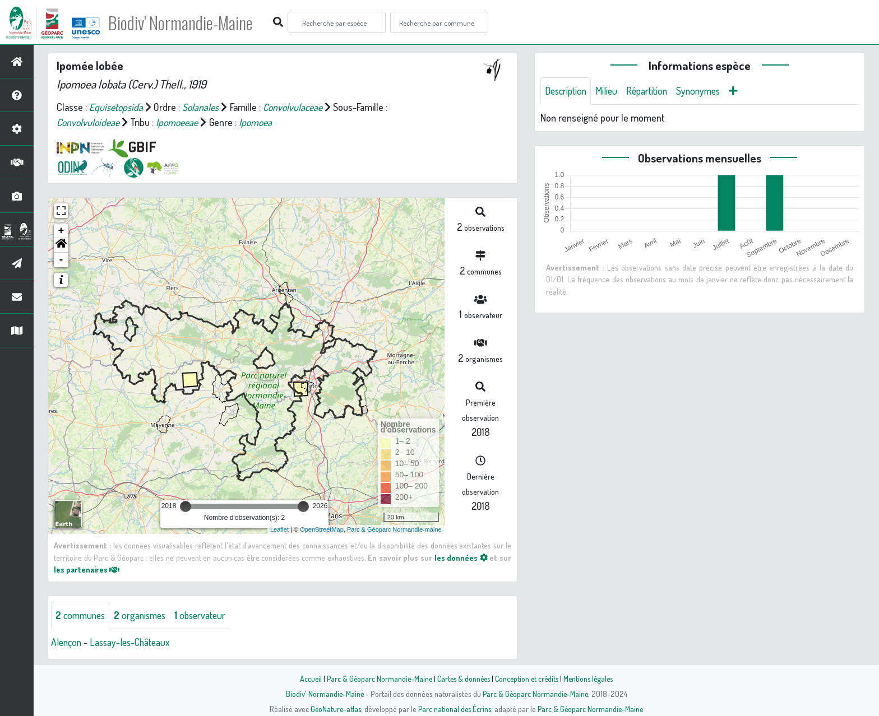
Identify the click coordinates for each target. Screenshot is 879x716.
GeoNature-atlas (334, 709)
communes (81, 615)
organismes (144, 615)
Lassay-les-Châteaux (133, 642)
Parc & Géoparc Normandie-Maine (375, 678)
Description (567, 91)
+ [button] (61, 231)
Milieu (610, 91)
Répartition (652, 91)
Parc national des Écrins (454, 709)
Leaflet (279, 529)
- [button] (61, 260)
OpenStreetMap (322, 529)
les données (461, 557)
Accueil (305, 678)
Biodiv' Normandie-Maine (184, 22)
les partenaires (87, 569)
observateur (207, 615)
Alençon (67, 642)
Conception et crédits (528, 678)
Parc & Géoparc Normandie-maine (394, 529)
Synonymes (706, 91)
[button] (61, 245)
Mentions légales (592, 678)
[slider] (185, 506)
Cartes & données (462, 678)
